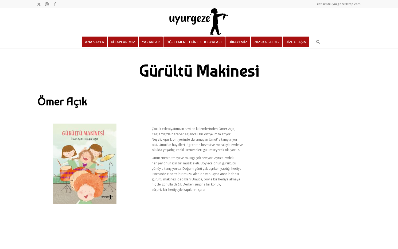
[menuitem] (95, 42)
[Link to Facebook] (55, 4)
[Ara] (316, 42)
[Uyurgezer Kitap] (199, 21)
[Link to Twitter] (39, 4)
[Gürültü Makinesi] (84, 164)
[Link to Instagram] (47, 4)
